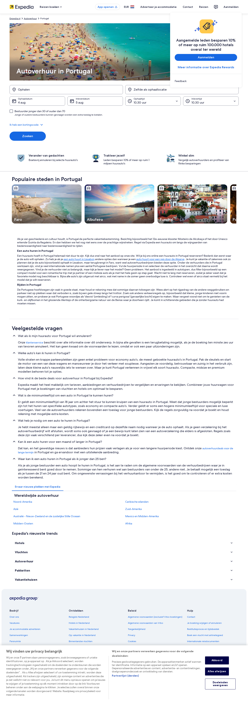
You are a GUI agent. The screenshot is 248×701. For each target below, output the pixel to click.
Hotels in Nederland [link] (79, 623)
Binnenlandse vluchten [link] (80, 641)
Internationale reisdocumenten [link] (203, 641)
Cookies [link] (132, 641)
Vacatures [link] (14, 623)
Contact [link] (191, 616)
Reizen (203, 7)
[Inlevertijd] (211, 101)
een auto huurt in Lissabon (79, 259)
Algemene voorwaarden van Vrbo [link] (145, 623)
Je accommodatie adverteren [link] (25, 629)
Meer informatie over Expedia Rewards (206, 67)
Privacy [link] (131, 635)
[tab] (37, 486)
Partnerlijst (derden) (125, 682)
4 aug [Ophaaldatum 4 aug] (22, 102)
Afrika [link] (128, 523)
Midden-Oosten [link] (23, 523)
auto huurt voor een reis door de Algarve (160, 259)
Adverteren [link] (15, 647)
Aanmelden (231, 7)
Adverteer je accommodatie (158, 7)
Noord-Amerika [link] (22, 501)
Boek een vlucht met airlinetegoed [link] (205, 635)
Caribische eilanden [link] (137, 501)
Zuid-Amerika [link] (133, 509)
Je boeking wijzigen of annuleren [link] (204, 623)
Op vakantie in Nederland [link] (82, 635)
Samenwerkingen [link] (19, 635)
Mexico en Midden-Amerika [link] (142, 516)
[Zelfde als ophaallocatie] (182, 89)
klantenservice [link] (34, 342)
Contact (188, 7)
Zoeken (27, 136)
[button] (124, 124)
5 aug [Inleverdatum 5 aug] (79, 102)
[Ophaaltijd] (153, 101)
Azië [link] (15, 509)
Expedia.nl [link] (15, 18)
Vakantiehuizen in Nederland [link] (84, 629)
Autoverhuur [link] (30, 18)
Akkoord (217, 666)
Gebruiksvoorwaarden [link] (139, 647)
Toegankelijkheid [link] (136, 629)
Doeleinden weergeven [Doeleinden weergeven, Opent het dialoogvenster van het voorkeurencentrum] (220, 690)
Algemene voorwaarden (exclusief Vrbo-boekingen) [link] (155, 616)
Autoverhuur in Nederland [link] (82, 647)
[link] (206, 81)
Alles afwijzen (217, 677)
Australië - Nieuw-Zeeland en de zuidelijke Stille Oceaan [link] (46, 516)
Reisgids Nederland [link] (79, 616)
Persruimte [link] (15, 641)
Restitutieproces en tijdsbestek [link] (203, 629)
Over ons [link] (14, 616)
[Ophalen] (66, 89)
